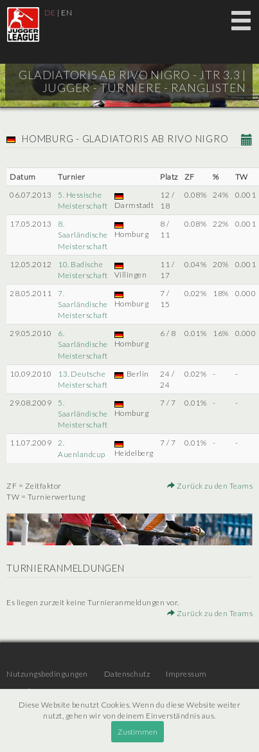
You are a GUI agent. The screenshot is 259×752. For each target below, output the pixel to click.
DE (50, 12)
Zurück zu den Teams (210, 486)
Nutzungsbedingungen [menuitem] (47, 674)
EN (66, 12)
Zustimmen (137, 732)
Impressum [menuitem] (186, 674)
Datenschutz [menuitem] (127, 674)
